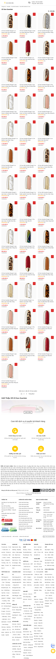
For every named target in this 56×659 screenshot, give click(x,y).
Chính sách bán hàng (23, 502)
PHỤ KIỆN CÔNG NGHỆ (27, 546)
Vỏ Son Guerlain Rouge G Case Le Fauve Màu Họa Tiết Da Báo (45, 58)
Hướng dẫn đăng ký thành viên (26, 522)
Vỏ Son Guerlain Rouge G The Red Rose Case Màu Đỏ (27, 220)
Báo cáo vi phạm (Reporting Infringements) (25, 528)
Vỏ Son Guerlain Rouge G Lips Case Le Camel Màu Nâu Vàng (45, 274)
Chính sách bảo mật (23, 514)
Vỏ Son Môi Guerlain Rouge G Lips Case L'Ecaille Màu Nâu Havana (8, 220)
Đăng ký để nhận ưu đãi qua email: (8, 490)
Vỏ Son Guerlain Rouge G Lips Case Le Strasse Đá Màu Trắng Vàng (45, 31)
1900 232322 (40, 3)
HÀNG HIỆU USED (27, 625)
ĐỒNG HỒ (14, 604)
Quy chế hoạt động (5, 506)
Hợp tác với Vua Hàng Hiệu (7, 508)
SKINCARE (14, 544)
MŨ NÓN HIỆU (15, 621)
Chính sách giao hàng (24, 506)
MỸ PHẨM (25, 629)
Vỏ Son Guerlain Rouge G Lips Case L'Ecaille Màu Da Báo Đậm (46, 247)
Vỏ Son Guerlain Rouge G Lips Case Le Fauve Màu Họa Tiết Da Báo (9, 274)
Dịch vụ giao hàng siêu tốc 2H (25, 520)
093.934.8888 (39, 1)
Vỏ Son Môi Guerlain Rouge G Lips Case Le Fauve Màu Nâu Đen (45, 166)
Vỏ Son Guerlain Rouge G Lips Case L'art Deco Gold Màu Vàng (27, 112)
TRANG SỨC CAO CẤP (49, 546)
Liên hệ (3, 517)
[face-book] (40, 490)
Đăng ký (36, 490)
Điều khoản (15, 536)
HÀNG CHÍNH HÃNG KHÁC (49, 570)
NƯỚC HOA (25, 561)
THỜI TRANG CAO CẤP (5, 573)
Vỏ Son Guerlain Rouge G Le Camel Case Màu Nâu (8, 166)
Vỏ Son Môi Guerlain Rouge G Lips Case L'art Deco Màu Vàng (45, 193)
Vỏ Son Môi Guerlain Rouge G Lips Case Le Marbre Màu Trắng (9, 193)
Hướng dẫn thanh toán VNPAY (8, 513)
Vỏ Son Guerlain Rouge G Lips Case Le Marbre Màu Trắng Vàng (9, 112)
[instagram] (43, 490)
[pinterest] (47, 490)
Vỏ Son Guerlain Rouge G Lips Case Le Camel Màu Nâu (9, 354)
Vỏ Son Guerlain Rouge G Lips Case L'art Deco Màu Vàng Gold (46, 220)
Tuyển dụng (4, 515)
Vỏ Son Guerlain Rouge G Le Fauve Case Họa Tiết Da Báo (8, 31)
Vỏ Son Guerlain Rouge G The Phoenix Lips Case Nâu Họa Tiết (46, 85)
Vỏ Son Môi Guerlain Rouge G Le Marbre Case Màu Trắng (9, 139)
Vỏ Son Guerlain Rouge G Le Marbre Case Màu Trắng (27, 300)
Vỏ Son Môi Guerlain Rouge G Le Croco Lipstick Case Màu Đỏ (28, 166)
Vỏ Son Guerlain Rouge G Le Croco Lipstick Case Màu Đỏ (45, 327)
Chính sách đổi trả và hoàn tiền (26, 508)
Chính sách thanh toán (24, 510)
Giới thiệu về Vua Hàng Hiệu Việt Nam (8, 503)
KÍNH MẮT (25, 591)
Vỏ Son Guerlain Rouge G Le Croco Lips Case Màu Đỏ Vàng (27, 274)
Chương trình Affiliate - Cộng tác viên (8, 510)
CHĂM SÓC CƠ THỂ (16, 643)
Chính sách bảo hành (23, 504)
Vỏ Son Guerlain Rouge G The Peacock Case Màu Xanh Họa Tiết (27, 247)
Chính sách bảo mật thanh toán (26, 512)
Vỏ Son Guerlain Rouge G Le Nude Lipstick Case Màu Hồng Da (46, 112)
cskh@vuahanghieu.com (49, 512)
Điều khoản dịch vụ (23, 516)
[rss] (53, 490)
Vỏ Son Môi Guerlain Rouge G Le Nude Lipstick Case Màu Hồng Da (28, 193)
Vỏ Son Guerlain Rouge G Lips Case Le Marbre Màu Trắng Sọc (9, 247)
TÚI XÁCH (3, 544)
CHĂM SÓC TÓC (27, 605)
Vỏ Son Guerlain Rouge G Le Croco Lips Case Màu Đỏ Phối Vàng (27, 58)
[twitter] (50, 490)
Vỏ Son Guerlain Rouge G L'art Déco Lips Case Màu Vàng (9, 300)
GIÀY (35, 596)
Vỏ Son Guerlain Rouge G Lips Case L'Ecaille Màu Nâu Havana (46, 300)
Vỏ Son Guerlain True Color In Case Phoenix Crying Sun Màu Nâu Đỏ (27, 354)
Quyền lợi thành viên (23, 524)
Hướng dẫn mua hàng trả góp (25, 526)
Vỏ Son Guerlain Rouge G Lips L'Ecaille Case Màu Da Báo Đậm (28, 85)
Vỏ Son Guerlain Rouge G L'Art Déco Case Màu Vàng (27, 139)
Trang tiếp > (32, 393)
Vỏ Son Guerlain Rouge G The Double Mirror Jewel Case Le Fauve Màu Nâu (27, 327)
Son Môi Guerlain (15, 6)
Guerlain (8, 6)
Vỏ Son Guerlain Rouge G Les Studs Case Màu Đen (45, 139)
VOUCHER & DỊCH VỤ (16, 573)
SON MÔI (36, 544)
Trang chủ (3, 6)
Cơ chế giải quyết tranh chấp (25, 518)
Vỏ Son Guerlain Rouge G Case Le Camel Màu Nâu (9, 58)
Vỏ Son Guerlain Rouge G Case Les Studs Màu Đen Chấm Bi (27, 31)
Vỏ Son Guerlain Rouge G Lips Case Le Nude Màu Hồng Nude (9, 85)
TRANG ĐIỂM (37, 558)
